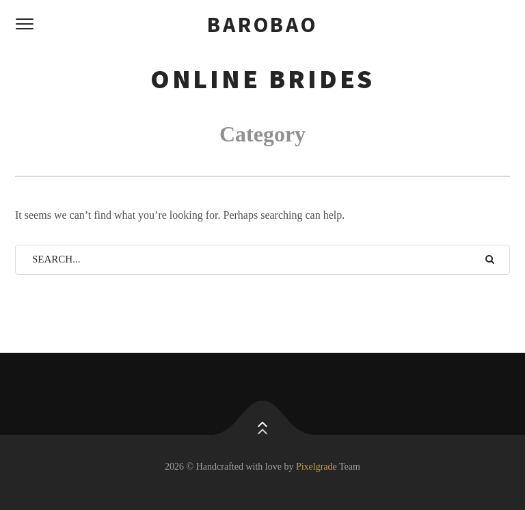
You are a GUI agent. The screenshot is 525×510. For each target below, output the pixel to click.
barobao (262, 24)
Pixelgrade (316, 466)
